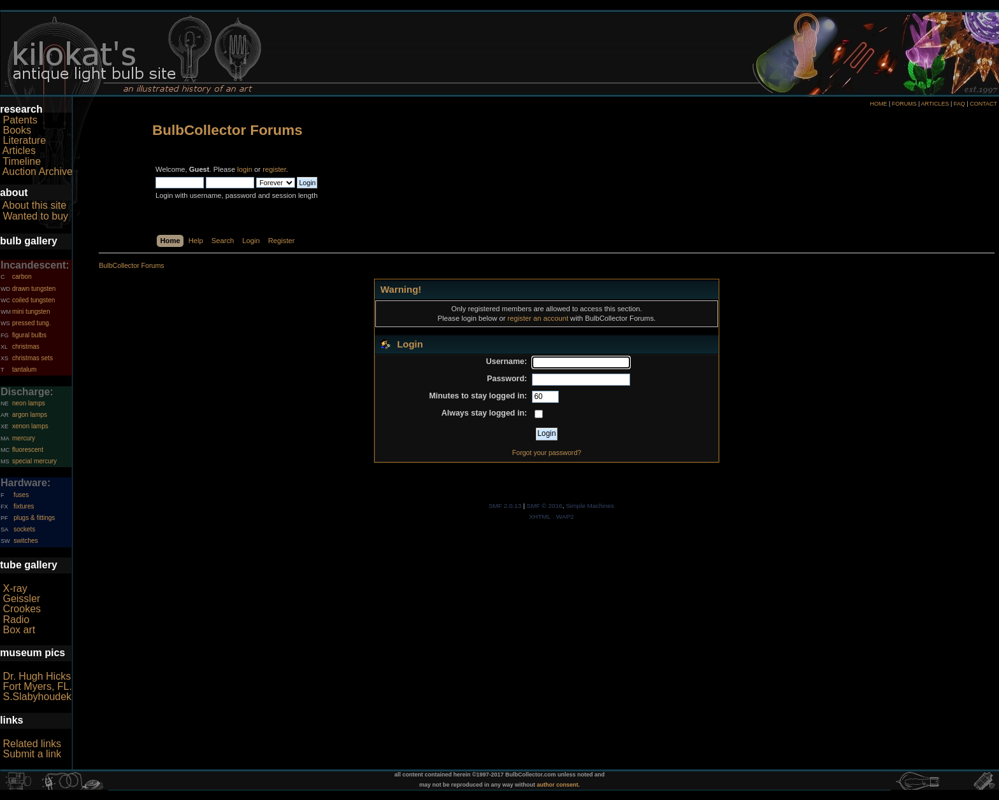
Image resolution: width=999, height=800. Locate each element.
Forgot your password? (546, 452)
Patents (20, 120)
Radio (16, 619)
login (244, 169)
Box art (19, 629)
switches (25, 540)
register (274, 169)
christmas (26, 346)
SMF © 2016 (545, 505)
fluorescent (27, 449)
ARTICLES (935, 104)
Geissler (21, 598)
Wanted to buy (35, 216)
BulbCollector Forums (227, 130)
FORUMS (904, 104)
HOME (878, 104)
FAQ (959, 104)
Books (17, 130)
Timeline (22, 161)
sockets (24, 529)
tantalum (24, 369)
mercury (23, 438)
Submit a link (32, 753)
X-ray (15, 588)
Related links (32, 743)
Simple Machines (590, 505)
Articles (19, 150)
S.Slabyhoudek (37, 696)
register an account (538, 318)
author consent (558, 785)
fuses (21, 494)
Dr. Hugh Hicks (37, 676)
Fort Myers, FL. (37, 686)
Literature (24, 140)
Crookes (22, 608)
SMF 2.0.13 (505, 505)
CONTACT (983, 104)
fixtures (23, 506)
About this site (35, 205)
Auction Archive (38, 171)
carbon (22, 276)
